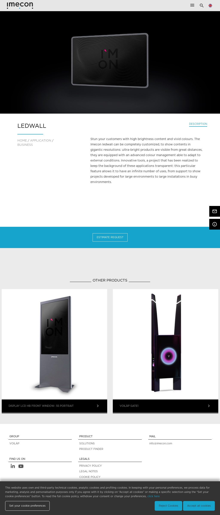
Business (25, 144)
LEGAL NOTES (88, 471)
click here (153, 496)
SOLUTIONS (87, 443)
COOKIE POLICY (90, 477)
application (40, 140)
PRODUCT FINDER (91, 449)
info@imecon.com (160, 443)
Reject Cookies (168, 505)
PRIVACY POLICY (90, 466)
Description (198, 124)
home (22, 140)
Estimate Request (110, 237)
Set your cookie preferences (27, 505)
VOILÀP (14, 443)
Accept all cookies (199, 505)
